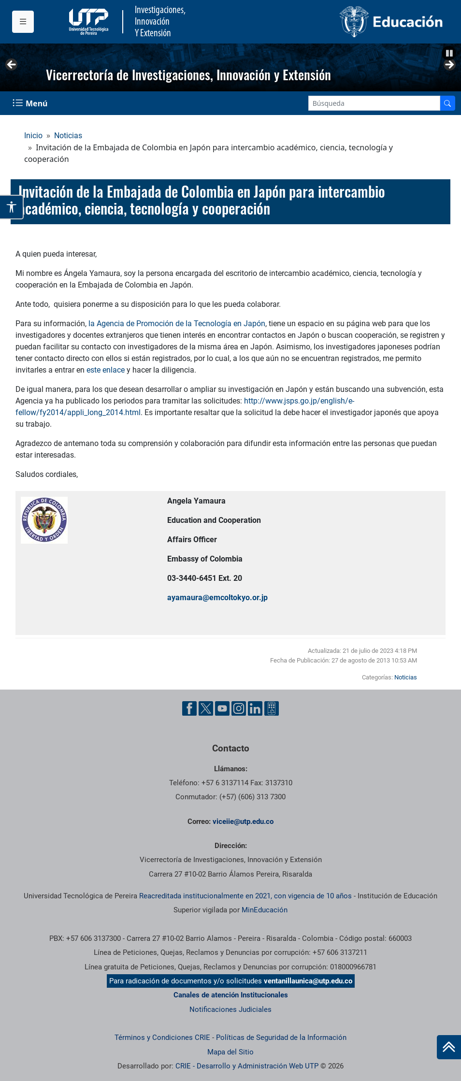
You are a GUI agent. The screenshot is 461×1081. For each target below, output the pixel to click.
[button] (449, 53)
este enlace (105, 370)
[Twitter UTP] (206, 708)
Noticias (68, 135)
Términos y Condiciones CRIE (162, 1037)
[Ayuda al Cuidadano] (271, 708)
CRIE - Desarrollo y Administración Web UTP (246, 1066)
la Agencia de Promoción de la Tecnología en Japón (176, 323)
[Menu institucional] (23, 22)
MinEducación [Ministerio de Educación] (265, 910)
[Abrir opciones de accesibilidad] (12, 207)
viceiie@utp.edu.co (243, 821)
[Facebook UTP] (189, 708)
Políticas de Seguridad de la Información (281, 1037)
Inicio (33, 135)
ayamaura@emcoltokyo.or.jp (217, 597)
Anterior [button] (12, 65)
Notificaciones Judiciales (230, 1009)
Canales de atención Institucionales (230, 995)
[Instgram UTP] (238, 708)
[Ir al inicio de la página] (449, 1047)
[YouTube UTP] (222, 708)
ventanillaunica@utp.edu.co (308, 981)
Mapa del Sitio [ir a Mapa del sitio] (230, 1052)
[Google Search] (374, 103)
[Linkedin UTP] (255, 708)
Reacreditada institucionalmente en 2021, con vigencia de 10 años (245, 896)
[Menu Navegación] (31, 103)
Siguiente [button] (449, 65)
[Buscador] (447, 103)
